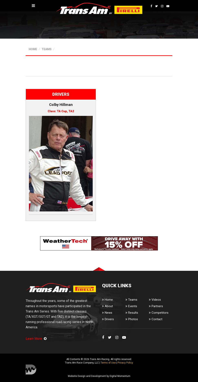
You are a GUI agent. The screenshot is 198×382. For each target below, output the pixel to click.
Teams (131, 299)
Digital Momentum (31, 369)
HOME (33, 49)
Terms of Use (108, 362)
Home (107, 299)
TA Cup (62, 111)
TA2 (71, 111)
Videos (155, 299)
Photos (131, 319)
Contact (155, 319)
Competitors (158, 313)
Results (131, 313)
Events (131, 306)
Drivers (108, 319)
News (107, 313)
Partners (156, 306)
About (107, 306)
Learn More (36, 339)
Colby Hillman (61, 104)
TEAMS (47, 49)
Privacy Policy (125, 362)
